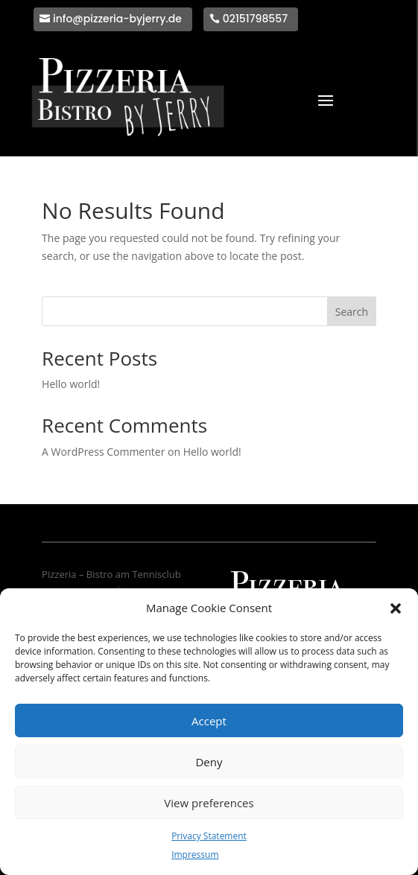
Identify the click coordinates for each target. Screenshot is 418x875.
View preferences (208, 802)
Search (351, 312)
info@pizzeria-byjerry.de (117, 18)
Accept (209, 720)
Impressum (194, 854)
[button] (395, 608)
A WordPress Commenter (103, 452)
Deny (208, 761)
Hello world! (71, 384)
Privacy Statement (209, 836)
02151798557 (255, 18)
